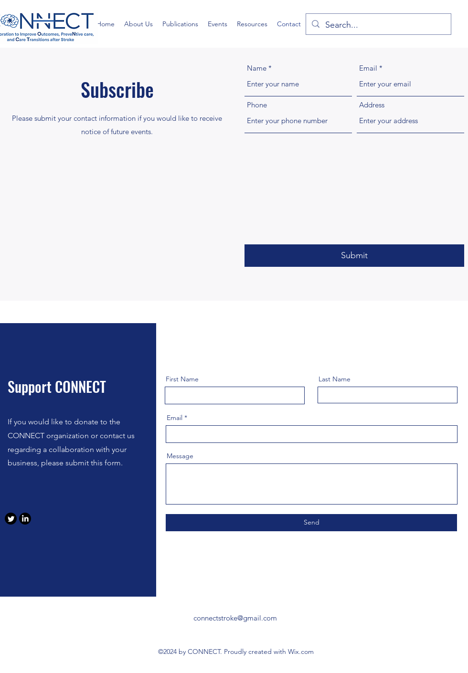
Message (180, 455)
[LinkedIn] (25, 519)
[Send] (311, 522)
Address (371, 104)
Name (256, 68)
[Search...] (378, 25)
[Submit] (354, 255)
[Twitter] (11, 519)
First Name (182, 379)
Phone (257, 104)
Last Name (335, 379)
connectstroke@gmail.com (235, 617)
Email (368, 68)
